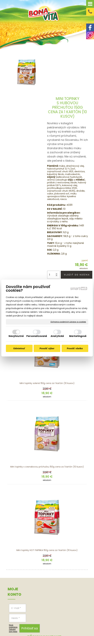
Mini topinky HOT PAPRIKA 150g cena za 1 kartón (47, 508)
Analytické (57, 336)
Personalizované (36, 336)
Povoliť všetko (75, 348)
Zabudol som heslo (13, 588)
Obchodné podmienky (75, 558)
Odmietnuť (19, 348)
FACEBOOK (61, 562)
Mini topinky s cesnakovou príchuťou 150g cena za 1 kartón (47, 424)
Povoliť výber (47, 348)
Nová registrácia (13, 584)
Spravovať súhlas (64, 627)
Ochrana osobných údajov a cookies (68, 322)
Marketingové (77, 336)
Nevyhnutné (16, 336)
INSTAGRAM (60, 567)
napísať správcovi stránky (72, 623)
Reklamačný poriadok (76, 574)
